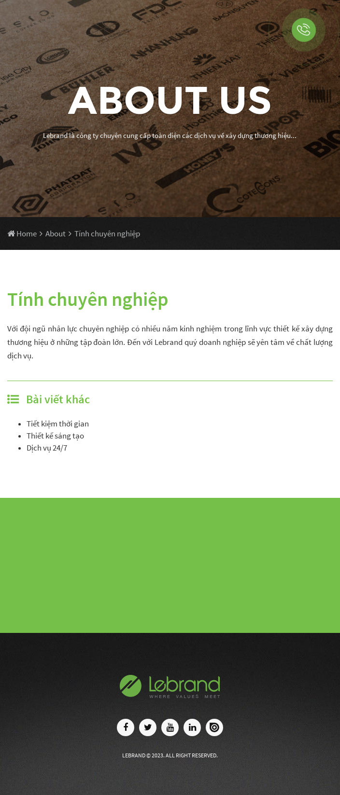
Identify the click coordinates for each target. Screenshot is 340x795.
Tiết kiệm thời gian (58, 423)
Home (22, 233)
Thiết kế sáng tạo (55, 435)
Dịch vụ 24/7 (47, 447)
